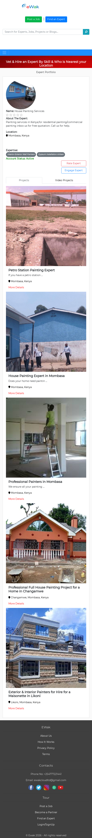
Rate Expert (74, 163)
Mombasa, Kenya (17, 135)
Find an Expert (56, 19)
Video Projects (64, 180)
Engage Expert (74, 170)
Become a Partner (46, 812)
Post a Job (33, 19)
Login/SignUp (46, 824)
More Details (16, 287)
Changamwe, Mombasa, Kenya (28, 597)
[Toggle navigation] (9, 44)
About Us (46, 735)
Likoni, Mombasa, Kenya (24, 702)
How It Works (46, 741)
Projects (24, 180)
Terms (46, 754)
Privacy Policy (46, 748)
